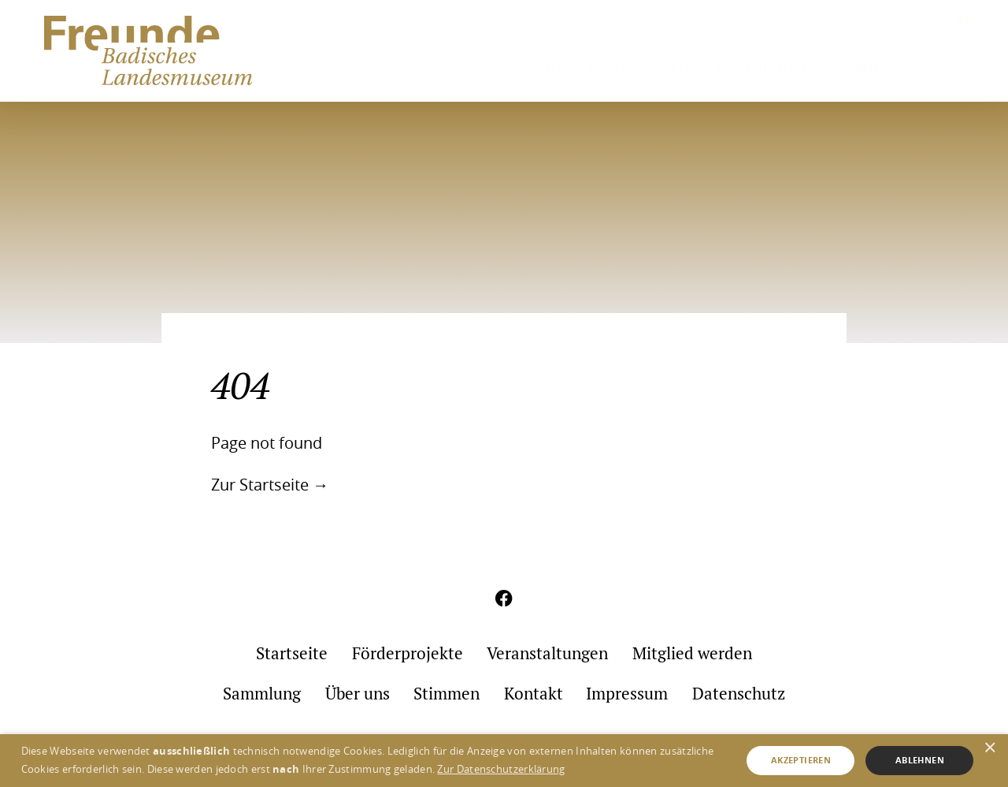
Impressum (627, 693)
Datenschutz (738, 693)
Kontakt (910, 21)
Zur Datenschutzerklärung (501, 769)
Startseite (530, 68)
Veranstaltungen (774, 68)
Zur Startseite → (269, 484)
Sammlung (690, 21)
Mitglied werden (912, 68)
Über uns (768, 21)
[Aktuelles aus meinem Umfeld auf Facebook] (963, 22)
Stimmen (841, 21)
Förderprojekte (640, 68)
